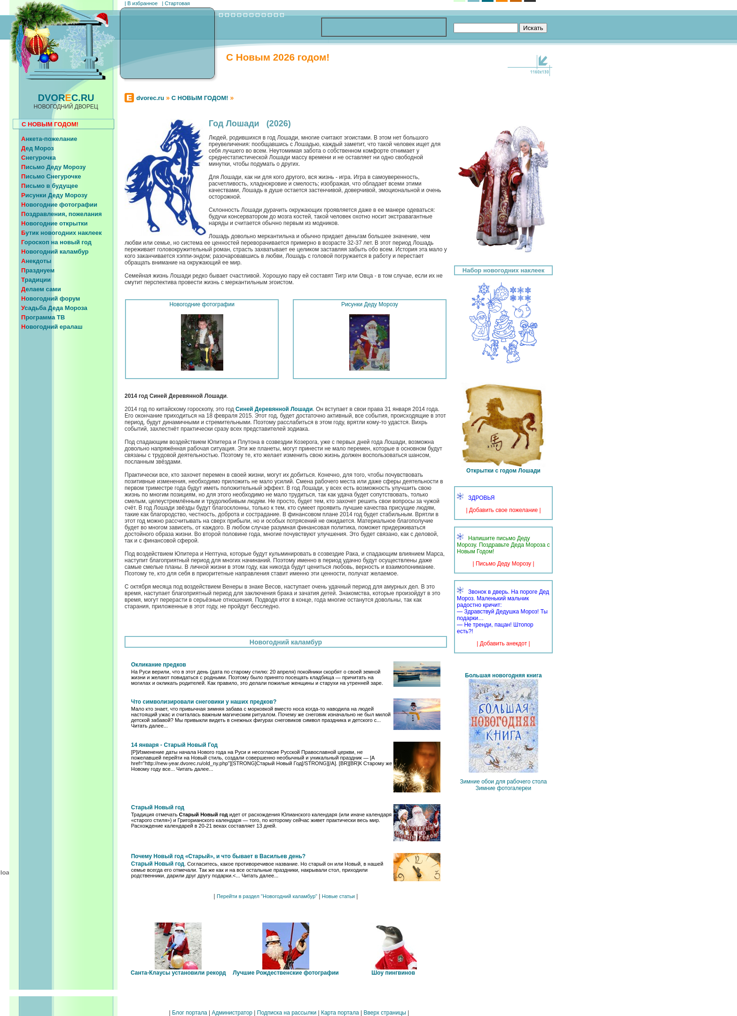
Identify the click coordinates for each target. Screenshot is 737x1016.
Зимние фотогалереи (503, 788)
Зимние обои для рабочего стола (503, 781)
